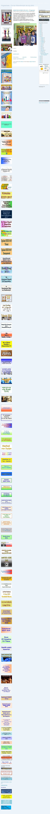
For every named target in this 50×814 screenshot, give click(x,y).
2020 (40, 31)
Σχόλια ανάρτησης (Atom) (20, 58)
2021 (40, 30)
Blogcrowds (14, 62)
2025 (40, 25)
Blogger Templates (32, 61)
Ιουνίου (42, 45)
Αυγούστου (42, 42)
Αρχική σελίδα (24, 57)
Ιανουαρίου (42, 51)
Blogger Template (40, 3)
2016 (40, 36)
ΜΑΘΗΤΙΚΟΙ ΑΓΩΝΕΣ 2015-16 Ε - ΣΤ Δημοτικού (24, 10)
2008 (40, 62)
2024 (40, 26)
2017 (40, 35)
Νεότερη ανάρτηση (15, 57)
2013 (40, 58)
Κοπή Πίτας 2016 (42, 52)
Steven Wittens (21, 61)
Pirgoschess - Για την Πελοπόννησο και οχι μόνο (17, 5)
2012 (40, 59)
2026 (40, 24)
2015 (40, 56)
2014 (40, 57)
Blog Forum (46, 102)
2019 (40, 32)
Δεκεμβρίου (42, 37)
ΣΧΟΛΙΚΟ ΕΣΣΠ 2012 (4, 785)
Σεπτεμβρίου (42, 41)
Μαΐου (42, 46)
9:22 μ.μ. (27, 11)
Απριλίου (42, 47)
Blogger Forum (46, 3)
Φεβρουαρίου (43, 50)
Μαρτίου (42, 48)
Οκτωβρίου (42, 40)
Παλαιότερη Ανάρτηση (33, 57)
